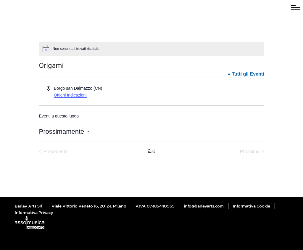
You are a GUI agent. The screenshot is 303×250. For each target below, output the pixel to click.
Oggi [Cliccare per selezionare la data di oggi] (151, 151)
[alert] (151, 49)
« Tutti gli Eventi (246, 73)
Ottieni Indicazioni (70, 95)
